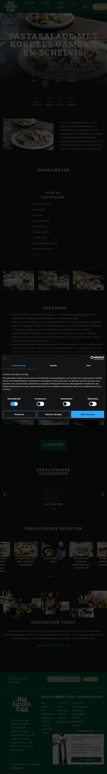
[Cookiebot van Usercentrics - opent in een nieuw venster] (92, 358)
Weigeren (19, 414)
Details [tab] (53, 365)
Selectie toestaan (53, 414)
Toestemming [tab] (18, 365)
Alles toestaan (88, 414)
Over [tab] (88, 365)
